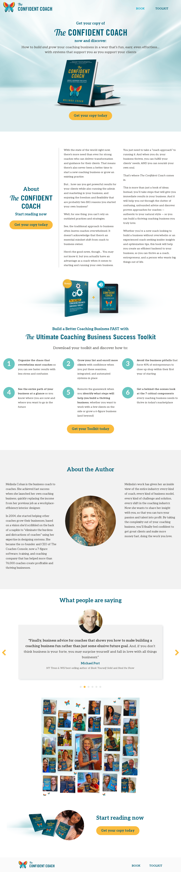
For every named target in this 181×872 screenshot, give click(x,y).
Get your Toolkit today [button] (90, 429)
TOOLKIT (161, 8)
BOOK (140, 8)
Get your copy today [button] (90, 116)
